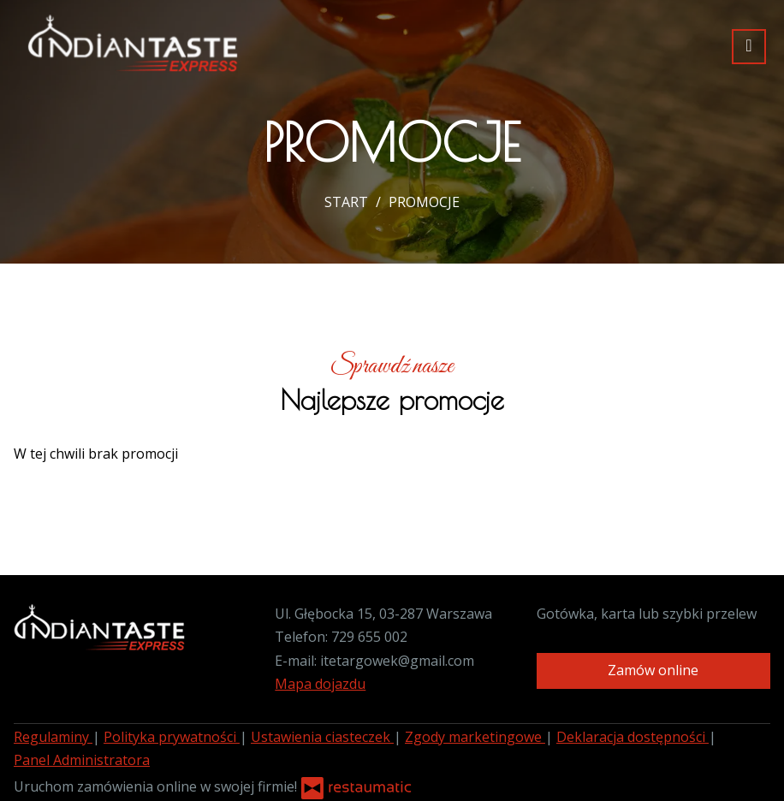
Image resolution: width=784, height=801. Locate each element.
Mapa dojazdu (320, 683)
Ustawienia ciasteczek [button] (322, 736)
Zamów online (653, 670)
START (346, 202)
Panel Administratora (82, 760)
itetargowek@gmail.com (397, 660)
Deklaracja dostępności (632, 736)
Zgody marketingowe (475, 736)
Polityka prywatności (172, 736)
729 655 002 (369, 636)
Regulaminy (53, 736)
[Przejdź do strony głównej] (132, 43)
